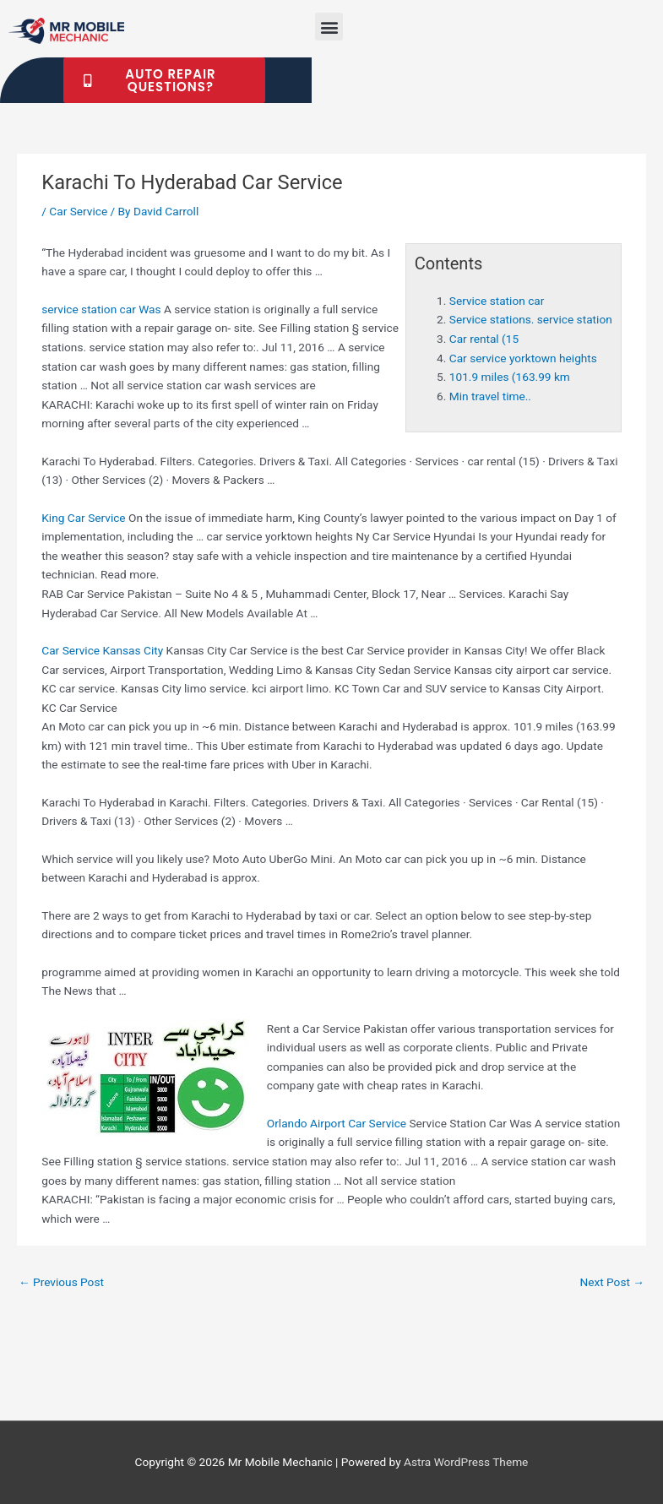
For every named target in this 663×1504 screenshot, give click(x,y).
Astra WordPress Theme (466, 1462)
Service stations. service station (530, 319)
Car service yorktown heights (523, 358)
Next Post (611, 1282)
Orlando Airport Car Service (336, 1123)
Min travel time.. (490, 396)
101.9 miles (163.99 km (509, 376)
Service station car (497, 300)
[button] (329, 27)
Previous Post (61, 1282)
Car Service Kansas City (102, 650)
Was (100, 309)
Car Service (78, 211)
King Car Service (83, 517)
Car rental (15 (484, 338)
